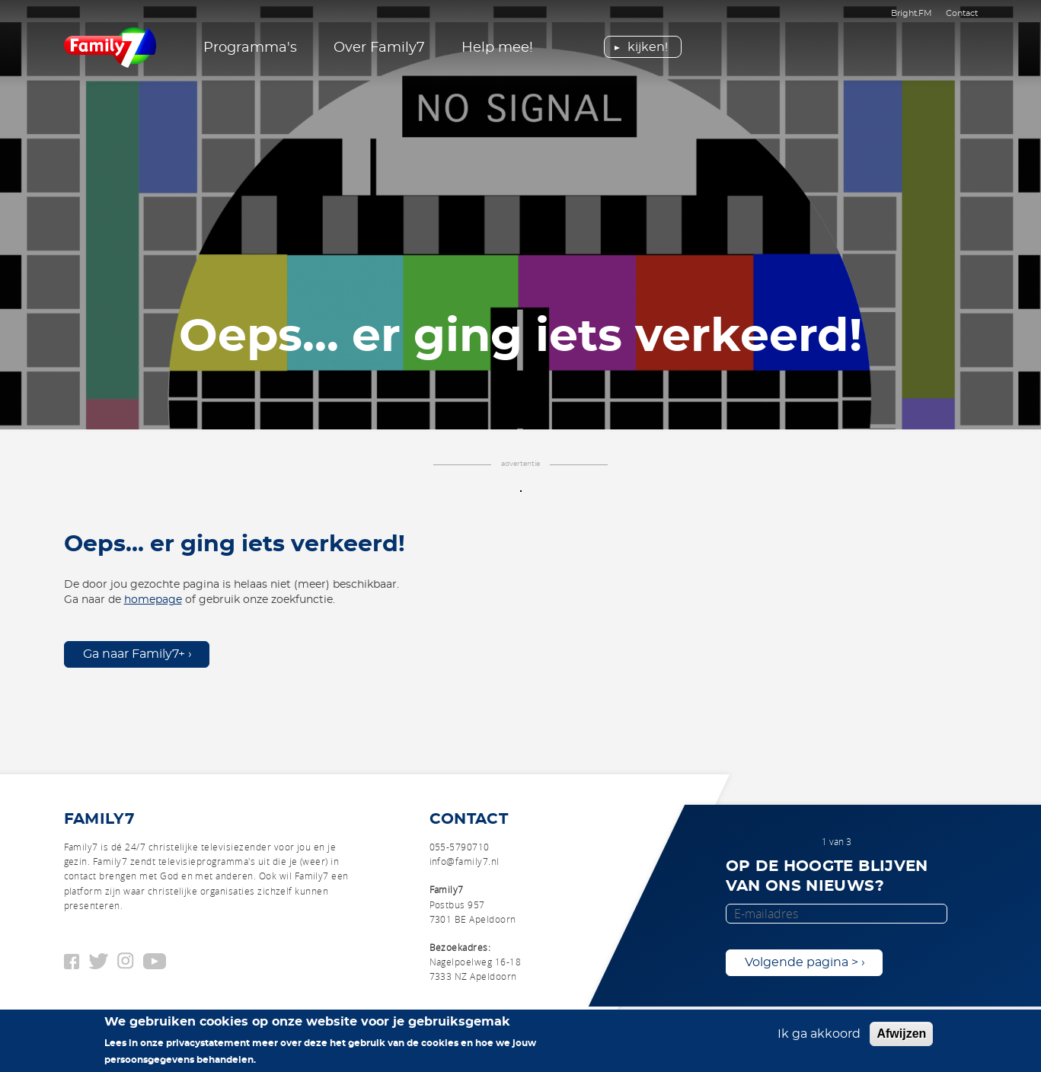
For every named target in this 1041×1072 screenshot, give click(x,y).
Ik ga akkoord (819, 1037)
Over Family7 (379, 48)
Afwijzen (901, 1036)
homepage (153, 600)
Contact (962, 13)
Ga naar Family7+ (134, 654)
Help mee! (497, 48)
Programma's (250, 48)
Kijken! (647, 47)
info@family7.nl (464, 861)
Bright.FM (911, 13)
